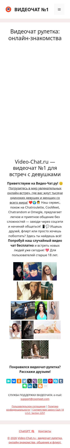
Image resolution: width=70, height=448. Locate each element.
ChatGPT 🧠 (27, 431)
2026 (13, 438)
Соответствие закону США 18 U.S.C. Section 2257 (44, 411)
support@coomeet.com (35, 399)
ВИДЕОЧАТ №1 (31, 9)
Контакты (44, 431)
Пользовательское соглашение (29, 406)
